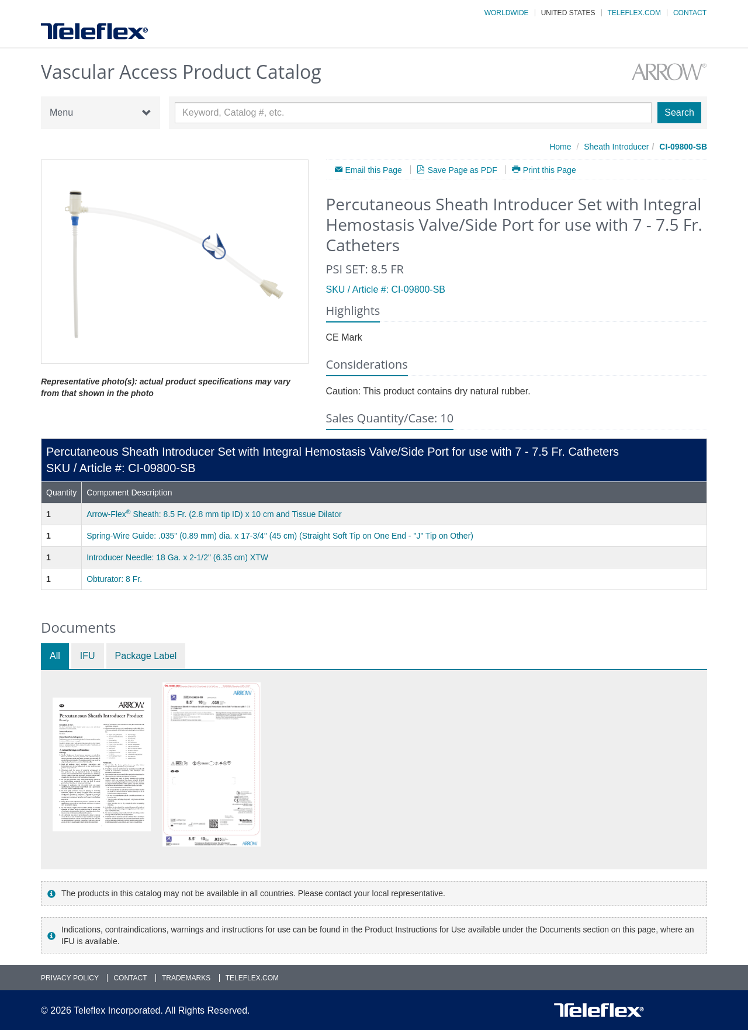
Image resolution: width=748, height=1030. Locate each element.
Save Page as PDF (462, 169)
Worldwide (506, 12)
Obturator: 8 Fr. (114, 579)
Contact (690, 12)
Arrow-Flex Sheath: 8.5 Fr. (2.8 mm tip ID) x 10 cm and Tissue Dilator (213, 514)
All (55, 656)
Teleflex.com (634, 12)
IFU (87, 656)
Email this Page (373, 169)
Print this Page (549, 169)
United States (568, 12)
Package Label (146, 656)
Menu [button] (100, 112)
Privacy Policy (70, 978)
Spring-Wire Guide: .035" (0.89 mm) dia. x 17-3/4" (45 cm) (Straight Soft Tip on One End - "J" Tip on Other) (279, 535)
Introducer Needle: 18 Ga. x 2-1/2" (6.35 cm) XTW (177, 557)
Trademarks (186, 978)
